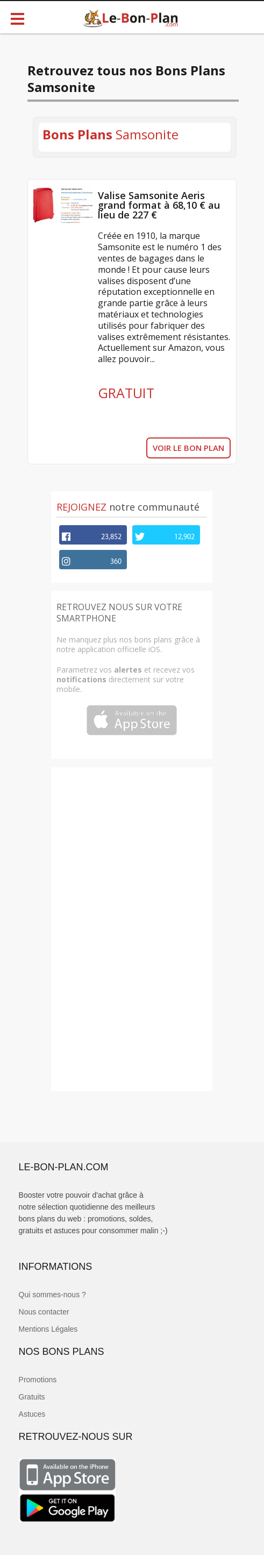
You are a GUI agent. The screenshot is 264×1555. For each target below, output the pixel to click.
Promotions (38, 1379)
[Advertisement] (131, 928)
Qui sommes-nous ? (52, 1294)
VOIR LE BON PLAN (188, 447)
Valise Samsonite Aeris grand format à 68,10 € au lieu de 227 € (159, 205)
